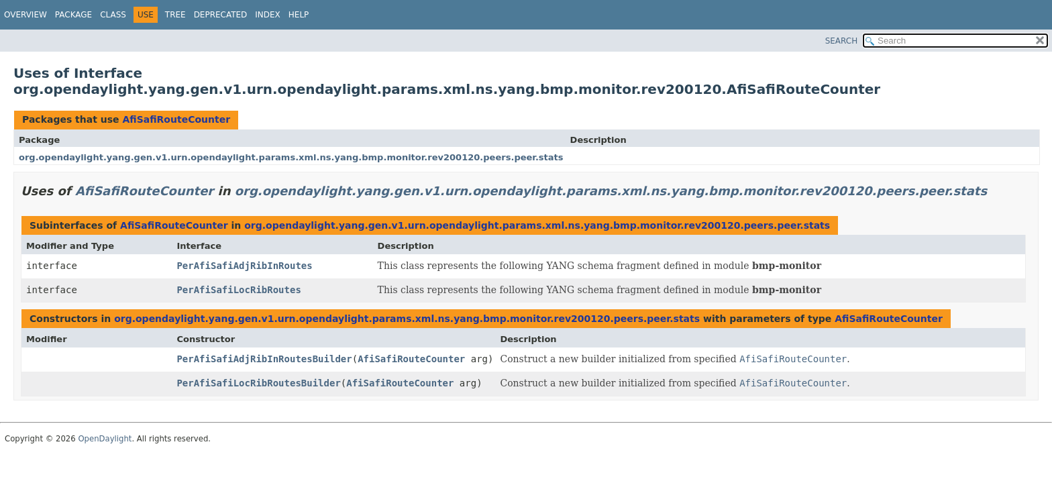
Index (267, 14)
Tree (175, 14)
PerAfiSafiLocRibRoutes (238, 289)
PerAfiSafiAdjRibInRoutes (244, 265)
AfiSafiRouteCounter (176, 119)
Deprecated (221, 14)
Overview (25, 14)
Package (73, 14)
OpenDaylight (105, 438)
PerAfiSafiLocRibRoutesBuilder (258, 383)
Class (113, 14)
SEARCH (841, 41)
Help (298, 14)
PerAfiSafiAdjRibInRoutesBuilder (264, 359)
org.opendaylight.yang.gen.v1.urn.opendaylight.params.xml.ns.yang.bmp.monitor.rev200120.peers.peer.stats (291, 157)
